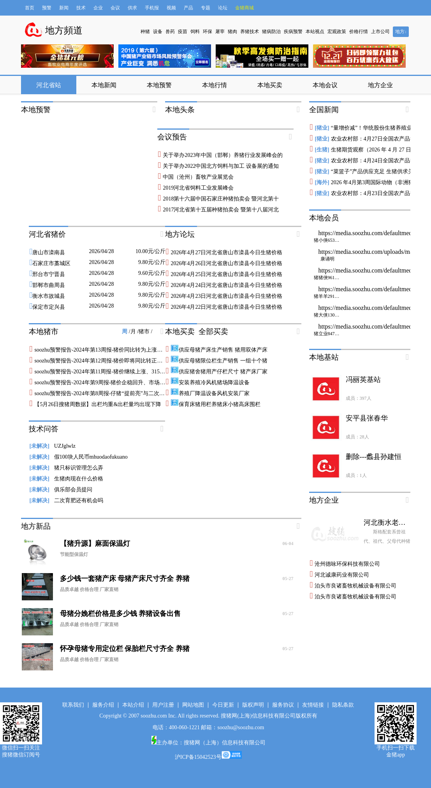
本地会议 (325, 85)
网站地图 (193, 705)
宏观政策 (336, 31)
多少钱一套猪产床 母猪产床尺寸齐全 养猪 (177, 578)
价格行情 (358, 31)
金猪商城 (244, 8)
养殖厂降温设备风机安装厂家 (210, 393)
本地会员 (324, 218)
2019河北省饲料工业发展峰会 (198, 188)
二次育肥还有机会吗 (66, 500)
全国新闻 (324, 110)
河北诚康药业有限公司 (342, 575)
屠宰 (220, 31)
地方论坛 (180, 234)
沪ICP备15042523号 (198, 757)
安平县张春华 (367, 418)
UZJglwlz (53, 446)
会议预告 (172, 137)
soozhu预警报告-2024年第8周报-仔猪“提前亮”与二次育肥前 (104, 393)
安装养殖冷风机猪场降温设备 (210, 382)
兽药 (170, 31)
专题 (205, 8)
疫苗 (182, 31)
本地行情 (214, 85)
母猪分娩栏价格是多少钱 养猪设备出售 (177, 613)
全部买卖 (213, 331)
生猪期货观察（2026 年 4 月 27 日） (374, 150)
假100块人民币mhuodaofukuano (79, 457)
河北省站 (48, 85)
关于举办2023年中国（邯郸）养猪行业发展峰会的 (223, 155)
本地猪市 (43, 331)
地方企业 (380, 85)
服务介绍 (103, 705)
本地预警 (159, 85)
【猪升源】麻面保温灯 (177, 543)
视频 (171, 8)
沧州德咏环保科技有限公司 (347, 564)
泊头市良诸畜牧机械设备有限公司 (355, 586)
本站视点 (315, 31)
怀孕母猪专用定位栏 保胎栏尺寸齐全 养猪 (177, 648)
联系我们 (73, 705)
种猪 (145, 31)
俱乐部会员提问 (61, 489)
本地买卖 (269, 85)
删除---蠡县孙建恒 (374, 457)
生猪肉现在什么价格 (66, 479)
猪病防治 (271, 31)
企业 (98, 8)
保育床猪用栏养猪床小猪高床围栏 (215, 404)
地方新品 (36, 526)
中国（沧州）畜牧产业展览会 (198, 177)
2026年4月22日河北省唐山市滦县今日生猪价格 (226, 307)
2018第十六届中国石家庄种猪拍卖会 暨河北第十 (221, 199)
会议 (115, 8)
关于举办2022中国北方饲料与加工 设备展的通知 (221, 166)
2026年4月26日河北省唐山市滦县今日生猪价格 (226, 263)
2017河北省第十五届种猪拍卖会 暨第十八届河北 (221, 210)
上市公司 (380, 31)
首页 (29, 8)
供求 (132, 8)
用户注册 (163, 705)
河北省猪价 (47, 234)
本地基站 (324, 357)
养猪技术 (249, 31)
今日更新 (223, 705)
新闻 (64, 8)
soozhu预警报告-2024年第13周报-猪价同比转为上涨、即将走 (106, 350)
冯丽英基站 (363, 379)
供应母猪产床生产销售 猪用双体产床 (219, 350)
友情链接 (313, 705)
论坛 (222, 8)
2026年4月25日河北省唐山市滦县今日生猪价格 (226, 274)
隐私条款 (343, 705)
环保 (207, 31)
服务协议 (283, 705)
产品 (188, 8)
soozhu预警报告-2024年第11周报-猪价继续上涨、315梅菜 (102, 372)
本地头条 (180, 110)
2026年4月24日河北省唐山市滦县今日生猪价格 (226, 285)
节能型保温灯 (74, 554)
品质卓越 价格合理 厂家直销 (89, 589)
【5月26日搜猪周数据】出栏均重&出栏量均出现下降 (97, 404)
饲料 (195, 31)
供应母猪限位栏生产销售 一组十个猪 (219, 361)
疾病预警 (293, 31)
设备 (157, 31)
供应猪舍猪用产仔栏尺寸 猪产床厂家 (219, 372)
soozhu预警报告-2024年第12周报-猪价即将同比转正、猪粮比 (106, 361)
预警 (46, 8)
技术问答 (43, 429)
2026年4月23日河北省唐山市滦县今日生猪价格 (226, 296)
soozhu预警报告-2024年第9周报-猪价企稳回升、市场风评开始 (107, 382)
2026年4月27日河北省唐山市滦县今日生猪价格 (226, 252)
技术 (81, 8)
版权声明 (253, 705)
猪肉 (232, 31)
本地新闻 (103, 85)
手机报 (152, 8)
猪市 (145, 331)
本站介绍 (133, 705)
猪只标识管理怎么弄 (66, 468)
